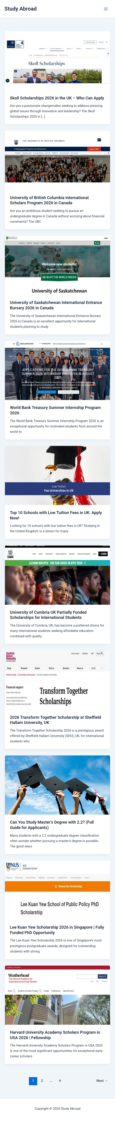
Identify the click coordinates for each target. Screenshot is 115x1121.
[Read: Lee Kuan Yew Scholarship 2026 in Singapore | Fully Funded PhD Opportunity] (57, 890)
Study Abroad (20, 9)
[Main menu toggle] (106, 9)
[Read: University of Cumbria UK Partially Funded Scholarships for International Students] (57, 575)
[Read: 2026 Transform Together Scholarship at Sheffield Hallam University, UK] (57, 680)
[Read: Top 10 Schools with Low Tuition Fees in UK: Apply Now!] (57, 475)
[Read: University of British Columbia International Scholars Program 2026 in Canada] (57, 160)
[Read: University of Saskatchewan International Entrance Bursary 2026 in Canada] (57, 265)
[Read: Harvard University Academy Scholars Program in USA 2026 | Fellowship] (57, 995)
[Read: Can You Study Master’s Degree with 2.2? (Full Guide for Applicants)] (57, 785)
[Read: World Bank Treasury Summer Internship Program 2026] (57, 370)
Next (102, 1081)
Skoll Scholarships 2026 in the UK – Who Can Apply (57, 98)
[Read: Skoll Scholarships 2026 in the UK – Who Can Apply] (57, 60)
